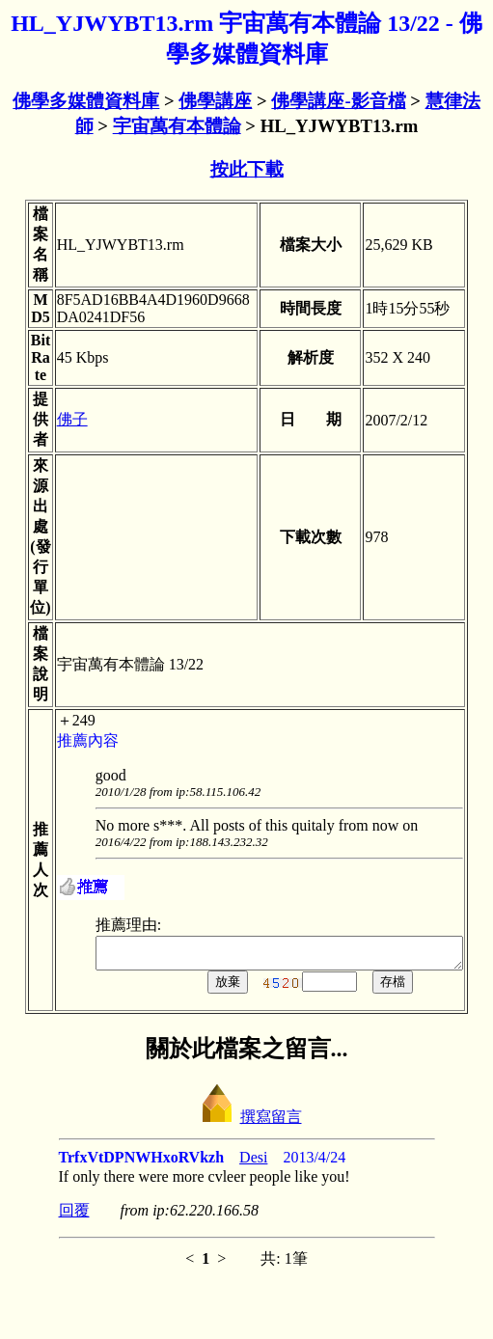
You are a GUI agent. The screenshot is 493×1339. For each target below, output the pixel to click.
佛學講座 (215, 101)
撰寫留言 (247, 1122)
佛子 (54, 419)
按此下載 (247, 169)
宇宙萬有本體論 (177, 126)
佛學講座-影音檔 (338, 101)
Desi (253, 1163)
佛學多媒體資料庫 (86, 101)
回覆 (74, 1216)
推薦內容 (69, 740)
